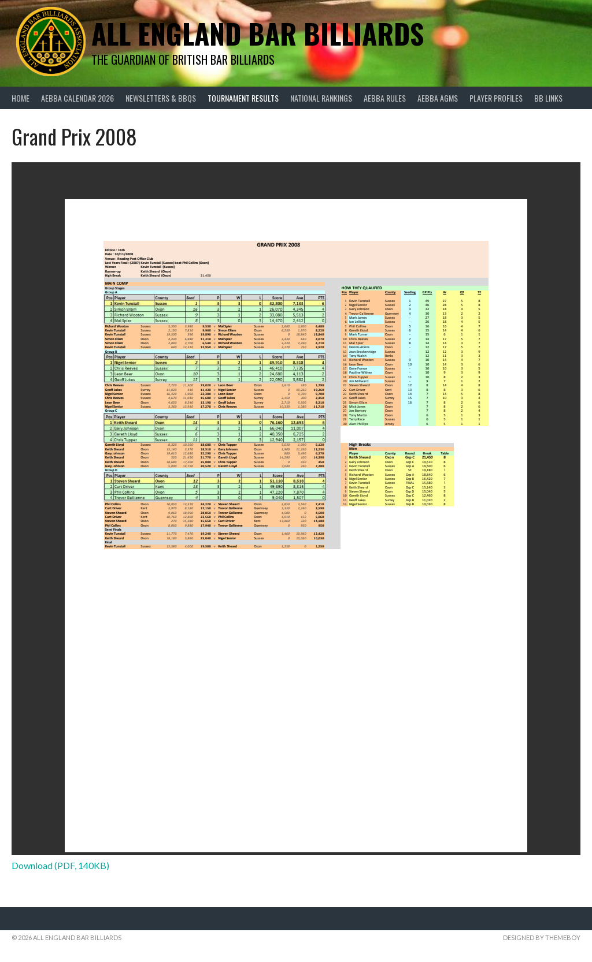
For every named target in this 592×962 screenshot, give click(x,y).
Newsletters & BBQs (160, 98)
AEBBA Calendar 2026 (77, 98)
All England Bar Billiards (257, 33)
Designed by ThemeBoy (541, 937)
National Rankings (321, 98)
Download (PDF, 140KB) (60, 865)
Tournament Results (243, 98)
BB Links (548, 98)
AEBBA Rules (385, 98)
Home (20, 98)
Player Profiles (496, 98)
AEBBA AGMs (437, 98)
